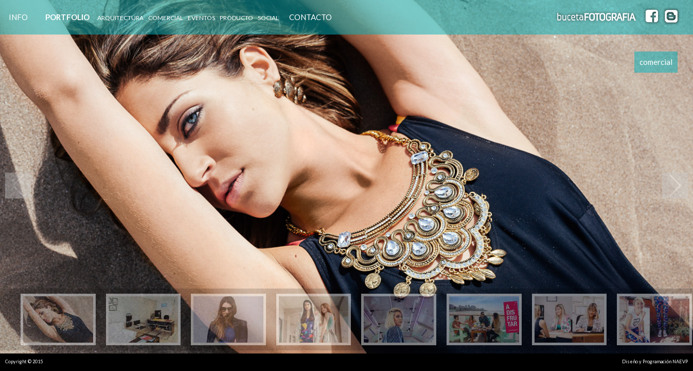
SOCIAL (268, 18)
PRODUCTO (236, 18)
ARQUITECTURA (120, 18)
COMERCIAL (165, 18)
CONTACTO (310, 17)
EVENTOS (201, 18)
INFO (18, 17)
